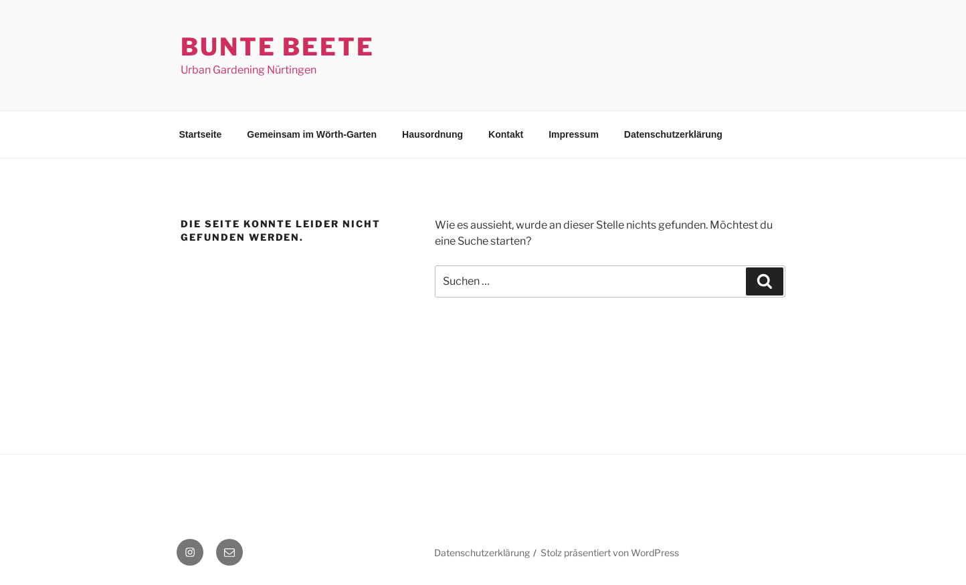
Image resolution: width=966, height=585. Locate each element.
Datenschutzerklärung (673, 134)
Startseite (200, 134)
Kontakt (505, 134)
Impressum (574, 134)
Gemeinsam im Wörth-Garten (312, 134)
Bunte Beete (278, 47)
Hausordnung (432, 134)
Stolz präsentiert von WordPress (610, 552)
